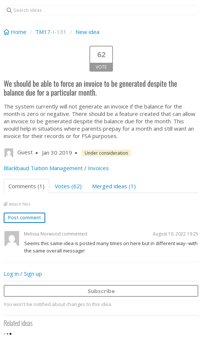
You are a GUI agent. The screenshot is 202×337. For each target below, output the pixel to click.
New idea (87, 31)
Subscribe (101, 291)
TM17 (42, 31)
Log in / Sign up (23, 273)
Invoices (98, 168)
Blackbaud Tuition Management (43, 168)
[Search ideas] (101, 10)
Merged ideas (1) (114, 186)
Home (16, 31)
